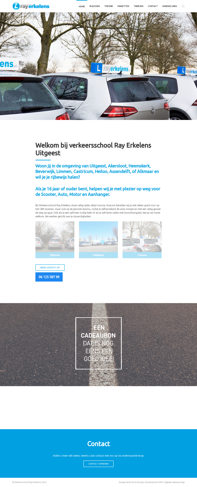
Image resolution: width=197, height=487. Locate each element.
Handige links (169, 6)
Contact (153, 6)
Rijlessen (95, 6)
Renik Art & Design (135, 482)
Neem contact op (50, 267)
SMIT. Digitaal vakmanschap (171, 482)
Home (82, 6)
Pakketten (123, 6)
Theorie (108, 6)
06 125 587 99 (49, 277)
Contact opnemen (98, 464)
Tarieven (138, 6)
